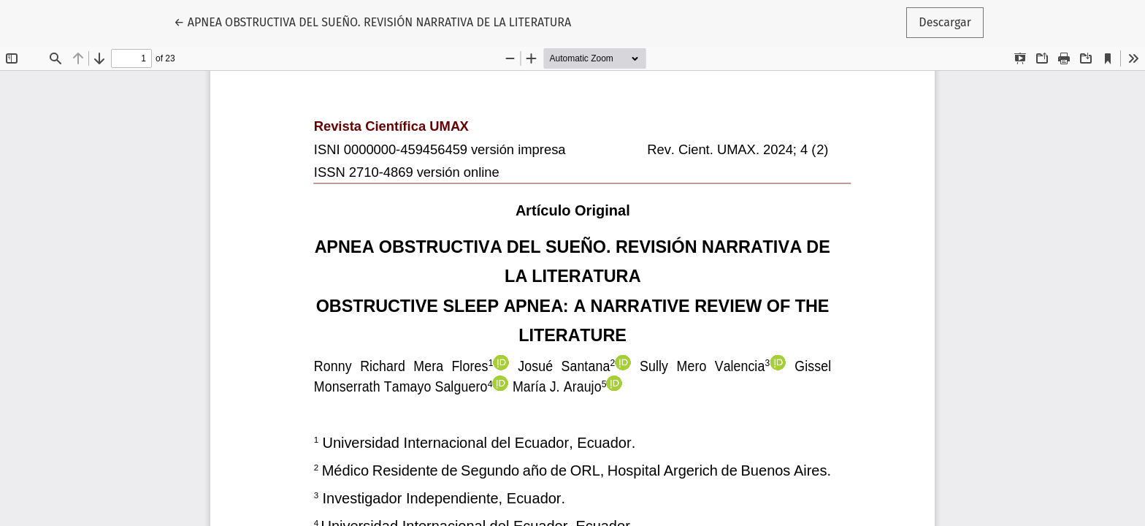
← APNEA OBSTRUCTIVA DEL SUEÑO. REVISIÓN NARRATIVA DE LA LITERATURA (372, 21)
